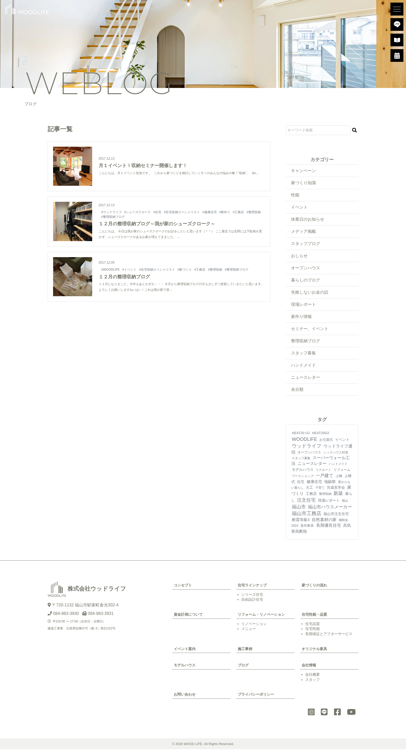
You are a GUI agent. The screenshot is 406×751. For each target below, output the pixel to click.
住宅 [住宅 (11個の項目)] (300, 483)
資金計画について (188, 616)
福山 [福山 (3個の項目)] (345, 502)
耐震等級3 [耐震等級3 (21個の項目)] (301, 521)
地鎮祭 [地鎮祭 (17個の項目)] (330, 483)
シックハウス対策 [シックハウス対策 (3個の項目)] (335, 454)
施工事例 (245, 651)
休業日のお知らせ (307, 220)
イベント (299, 207)
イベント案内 (184, 651)
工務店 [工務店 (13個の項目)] (311, 496)
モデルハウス (184, 667)
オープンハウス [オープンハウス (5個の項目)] (309, 454)
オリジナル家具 (314, 651)
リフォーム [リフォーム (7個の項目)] (342, 471)
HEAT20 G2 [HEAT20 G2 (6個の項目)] (301, 435)
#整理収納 (254, 212)
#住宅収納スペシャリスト (182, 212)
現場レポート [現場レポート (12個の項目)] (329, 502)
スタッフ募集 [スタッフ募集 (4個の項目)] (301, 460)
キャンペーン (303, 170)
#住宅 (158, 212)
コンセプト (183, 587)
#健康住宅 (210, 212)
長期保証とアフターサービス (328, 636)
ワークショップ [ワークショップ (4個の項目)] (303, 478)
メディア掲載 (303, 232)
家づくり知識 (303, 183)
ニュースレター (305, 379)
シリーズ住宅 (252, 596)
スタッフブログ (305, 244)
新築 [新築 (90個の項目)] (338, 495)
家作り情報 (301, 318)
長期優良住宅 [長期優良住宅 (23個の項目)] (328, 527)
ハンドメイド (303, 367)
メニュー (248, 630)
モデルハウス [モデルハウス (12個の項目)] (303, 471)
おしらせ (299, 256)
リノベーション (254, 625)
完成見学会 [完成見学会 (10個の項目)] (336, 489)
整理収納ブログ (305, 342)
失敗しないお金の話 (309, 293)
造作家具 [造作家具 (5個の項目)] (307, 527)
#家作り (225, 212)
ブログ (243, 667)
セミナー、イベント (309, 330)
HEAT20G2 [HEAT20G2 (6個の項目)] (320, 435)
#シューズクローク (137, 212)
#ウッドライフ (111, 212)
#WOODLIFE (110, 269)
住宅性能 (312, 630)
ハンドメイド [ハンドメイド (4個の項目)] (338, 466)
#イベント (130, 269)
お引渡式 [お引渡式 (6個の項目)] (326, 441)
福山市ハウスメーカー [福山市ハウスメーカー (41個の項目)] (330, 508)
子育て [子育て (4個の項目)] (320, 489)
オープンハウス (305, 268)
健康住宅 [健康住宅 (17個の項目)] (314, 483)
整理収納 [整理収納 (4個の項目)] (325, 496)
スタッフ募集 (303, 354)
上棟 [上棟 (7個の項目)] (339, 478)
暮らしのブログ (305, 281)
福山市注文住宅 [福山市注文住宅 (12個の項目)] (336, 516)
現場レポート (303, 305)
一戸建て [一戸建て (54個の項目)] (324, 477)
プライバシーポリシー (256, 696)
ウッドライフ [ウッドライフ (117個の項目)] (306, 447)
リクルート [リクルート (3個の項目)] (323, 471)
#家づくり (185, 269)
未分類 (297, 391)
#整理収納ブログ (113, 216)
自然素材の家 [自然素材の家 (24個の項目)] (324, 521)
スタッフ (312, 681)
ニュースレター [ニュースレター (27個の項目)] (312, 465)
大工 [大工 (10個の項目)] (309, 489)
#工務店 (238, 212)
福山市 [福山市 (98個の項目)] (299, 508)
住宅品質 (312, 625)
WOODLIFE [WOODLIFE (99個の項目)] (304, 441)
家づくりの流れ (314, 587)
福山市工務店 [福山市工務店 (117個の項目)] (306, 515)
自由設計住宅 (252, 601)
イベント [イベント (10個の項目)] (342, 441)
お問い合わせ (184, 696)
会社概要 (312, 676)
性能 (295, 195)
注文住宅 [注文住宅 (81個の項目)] (306, 501)
